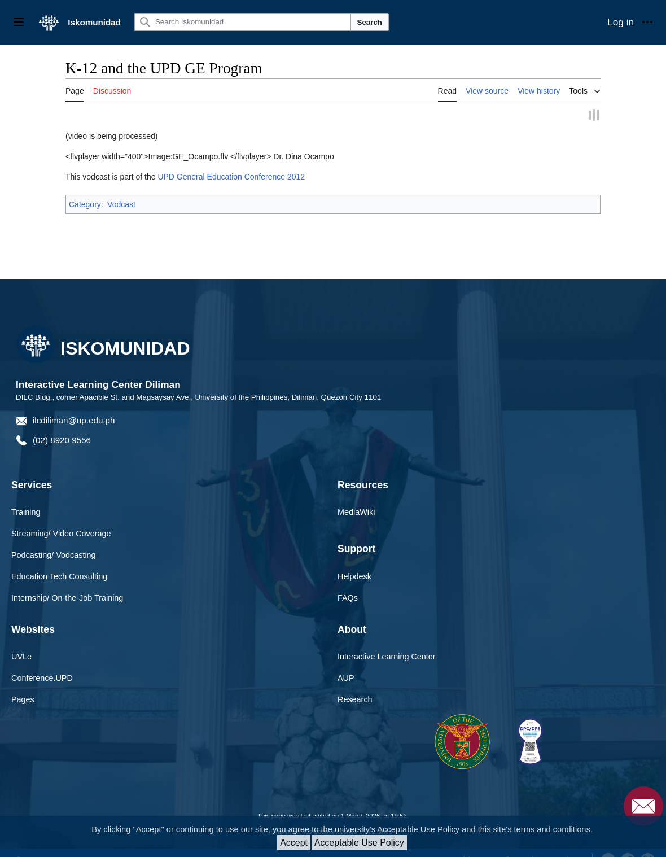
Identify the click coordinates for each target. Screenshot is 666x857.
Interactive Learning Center (387, 642)
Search (369, 22)
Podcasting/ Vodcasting (53, 540)
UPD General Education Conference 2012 (231, 162)
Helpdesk (354, 562)
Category (85, 190)
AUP (346, 663)
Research (355, 685)
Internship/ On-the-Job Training (67, 583)
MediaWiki (356, 497)
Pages (22, 685)
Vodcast (121, 190)
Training (25, 497)
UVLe (21, 642)
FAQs (348, 583)
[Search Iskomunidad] (242, 22)
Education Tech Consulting (59, 562)
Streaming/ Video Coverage (61, 519)
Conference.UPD (42, 663)
